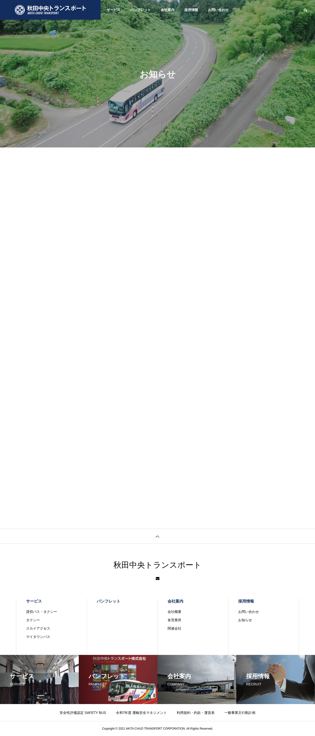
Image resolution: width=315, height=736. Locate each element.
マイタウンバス (38, 637)
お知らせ (245, 620)
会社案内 (167, 10)
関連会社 (174, 628)
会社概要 (174, 612)
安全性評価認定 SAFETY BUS (83, 713)
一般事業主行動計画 (239, 713)
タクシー (33, 620)
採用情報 (191, 10)
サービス (113, 10)
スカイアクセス (38, 628)
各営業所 (174, 620)
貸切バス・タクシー (41, 612)
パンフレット (140, 10)
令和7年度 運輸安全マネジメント (141, 713)
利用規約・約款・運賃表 (196, 713)
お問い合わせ (218, 10)
